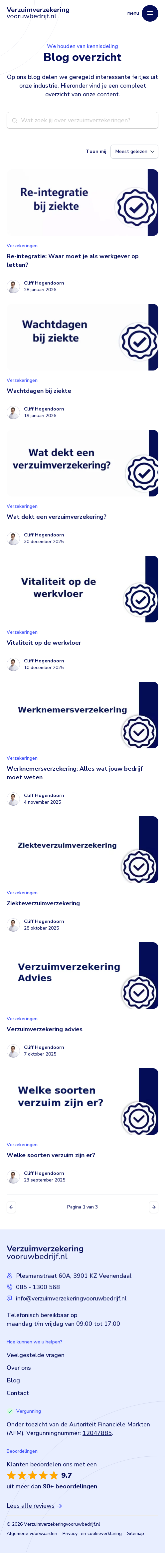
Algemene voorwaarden (32, 1533)
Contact (18, 1393)
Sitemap (135, 1533)
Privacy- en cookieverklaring (92, 1533)
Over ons (19, 1368)
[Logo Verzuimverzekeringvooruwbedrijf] (38, 13)
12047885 (97, 1433)
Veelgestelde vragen (36, 1355)
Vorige (11, 1207)
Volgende (154, 1207)
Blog (13, 1380)
